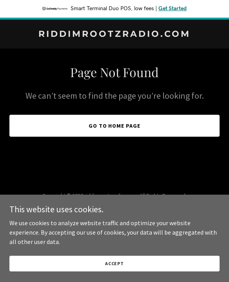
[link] (114, 34)
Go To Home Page (115, 125)
